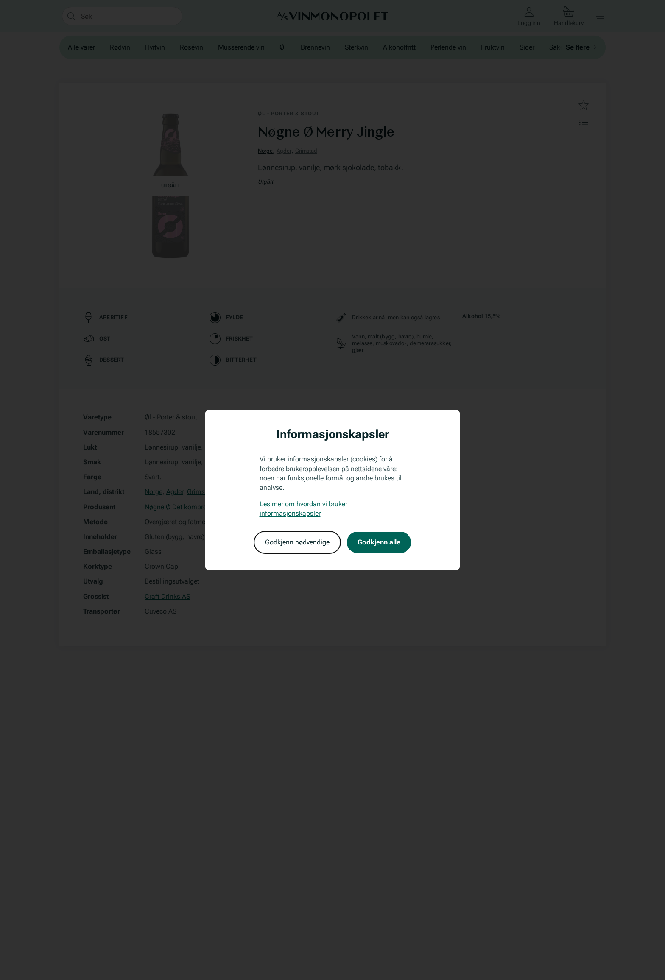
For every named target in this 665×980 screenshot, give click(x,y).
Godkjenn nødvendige (297, 542)
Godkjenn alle (379, 542)
